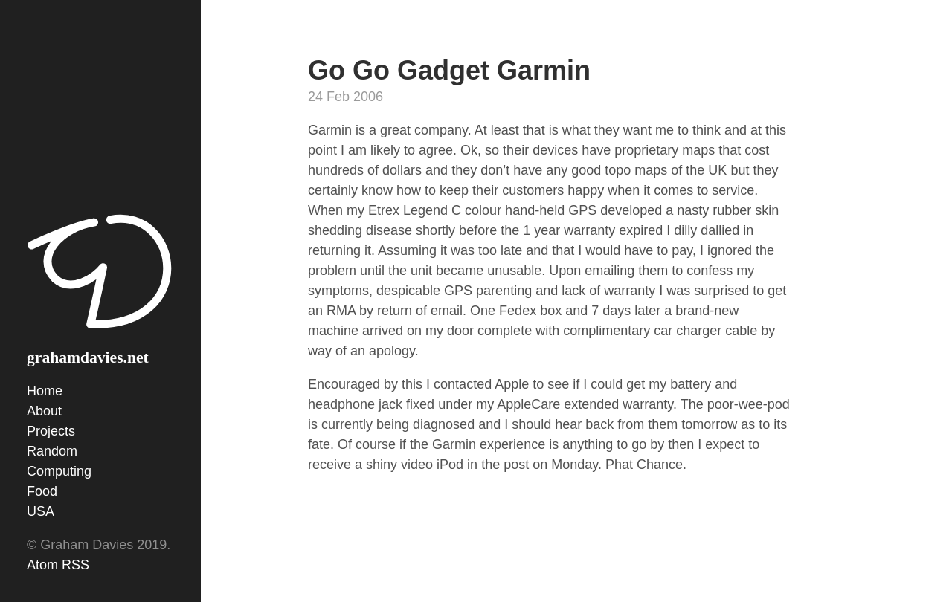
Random (52, 451)
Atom (42, 564)
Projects (51, 431)
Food (42, 491)
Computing (59, 471)
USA (40, 511)
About (44, 411)
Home (44, 390)
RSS (75, 564)
